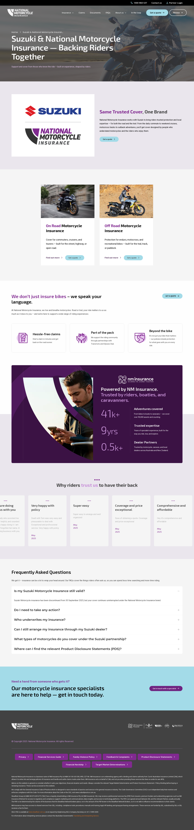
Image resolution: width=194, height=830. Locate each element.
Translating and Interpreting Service (86, 816)
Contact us (156, 3)
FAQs (108, 12)
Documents (95, 12)
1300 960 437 (139, 3)
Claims (82, 12)
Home (15, 32)
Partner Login (174, 3)
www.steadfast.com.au (37, 812)
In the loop (136, 12)
